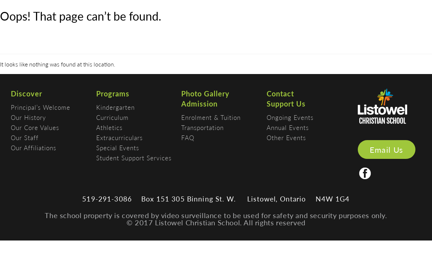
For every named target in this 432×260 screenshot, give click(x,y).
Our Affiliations (33, 147)
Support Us (286, 104)
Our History (28, 117)
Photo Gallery (205, 93)
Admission (199, 104)
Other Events (286, 137)
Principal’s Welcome (40, 107)
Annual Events (288, 127)
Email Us (387, 149)
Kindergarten (115, 107)
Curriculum (112, 117)
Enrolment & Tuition (211, 117)
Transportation (202, 127)
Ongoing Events (290, 117)
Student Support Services (134, 157)
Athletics (109, 127)
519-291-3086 (107, 199)
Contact (280, 93)
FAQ (187, 137)
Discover (26, 93)
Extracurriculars (119, 137)
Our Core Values (35, 127)
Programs (112, 93)
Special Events (117, 147)
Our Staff (25, 137)
